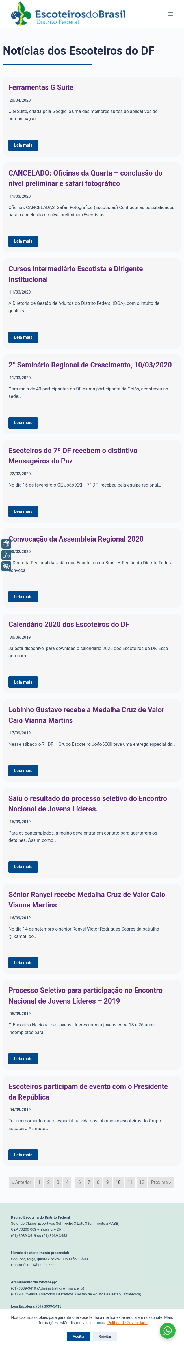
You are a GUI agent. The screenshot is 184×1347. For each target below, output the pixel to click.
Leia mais (23, 145)
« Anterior (21, 1182)
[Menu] (170, 14)
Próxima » (161, 1182)
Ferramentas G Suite (40, 87)
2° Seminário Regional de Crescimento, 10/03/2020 (90, 365)
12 (141, 1182)
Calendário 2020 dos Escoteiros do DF (68, 624)
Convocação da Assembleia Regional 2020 (76, 539)
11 (130, 1182)
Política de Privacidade (127, 1323)
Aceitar (79, 1336)
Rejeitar (105, 1336)
